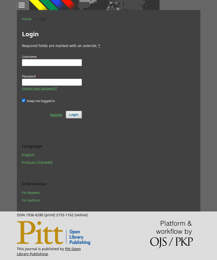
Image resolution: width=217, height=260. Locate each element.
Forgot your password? (39, 88)
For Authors (31, 200)
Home (26, 19)
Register (56, 114)
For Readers (31, 192)
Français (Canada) (37, 162)
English (28, 154)
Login (73, 114)
